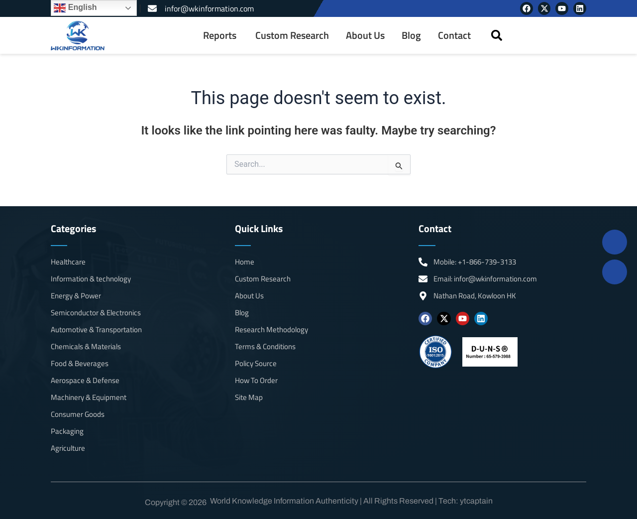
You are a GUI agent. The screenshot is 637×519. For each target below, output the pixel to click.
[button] (496, 35)
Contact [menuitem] (454, 35)
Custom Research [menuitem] (292, 35)
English (75, 8)
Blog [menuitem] (411, 35)
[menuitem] (220, 35)
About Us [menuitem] (365, 35)
